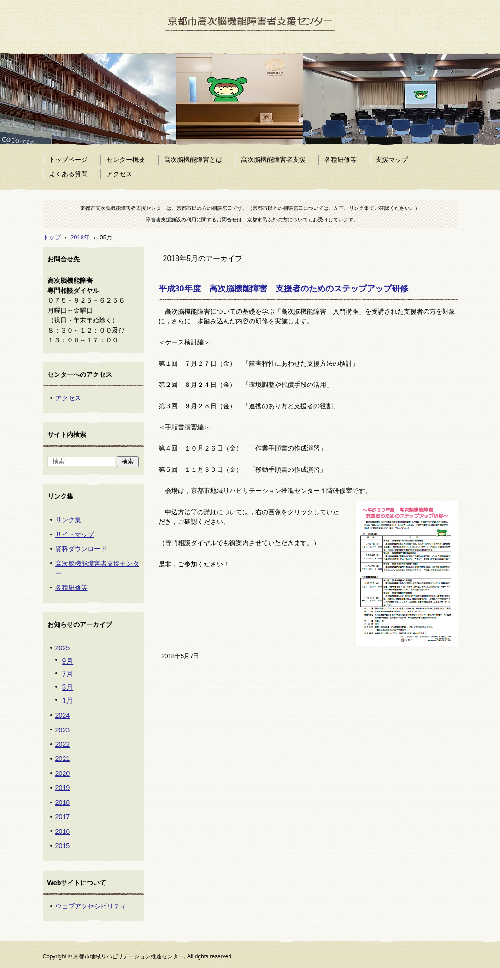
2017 (62, 816)
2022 (62, 744)
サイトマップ (74, 534)
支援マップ (392, 159)
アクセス (119, 174)
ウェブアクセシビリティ (90, 906)
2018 (62, 802)
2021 (62, 758)
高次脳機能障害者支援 (273, 159)
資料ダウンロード (81, 548)
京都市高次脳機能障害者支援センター (235, 44)
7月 (68, 674)
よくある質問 (68, 174)
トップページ (68, 159)
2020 (62, 773)
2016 (62, 831)
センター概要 (125, 159)
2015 (62, 845)
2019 (62, 787)
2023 (62, 730)
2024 (62, 715)
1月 (68, 701)
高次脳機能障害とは (193, 159)
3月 (68, 687)
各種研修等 (340, 159)
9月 (68, 661)
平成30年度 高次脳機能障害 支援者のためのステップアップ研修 (283, 288)
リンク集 (68, 519)
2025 (62, 648)
